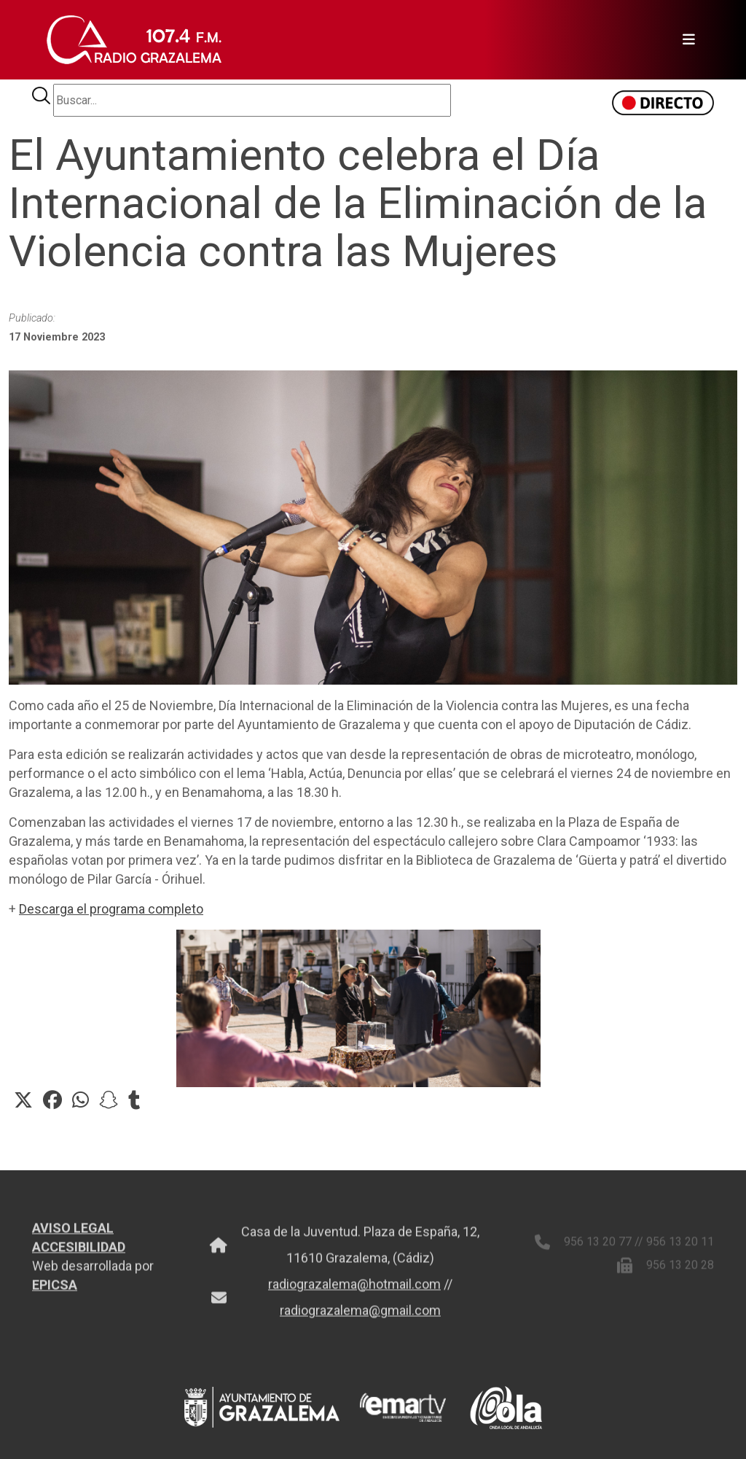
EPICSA (54, 1291)
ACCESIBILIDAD (78, 1253)
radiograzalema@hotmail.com (354, 1291)
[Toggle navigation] (684, 40)
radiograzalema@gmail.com (360, 1317)
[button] (23, 1100)
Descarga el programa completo (111, 909)
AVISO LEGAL (73, 1234)
